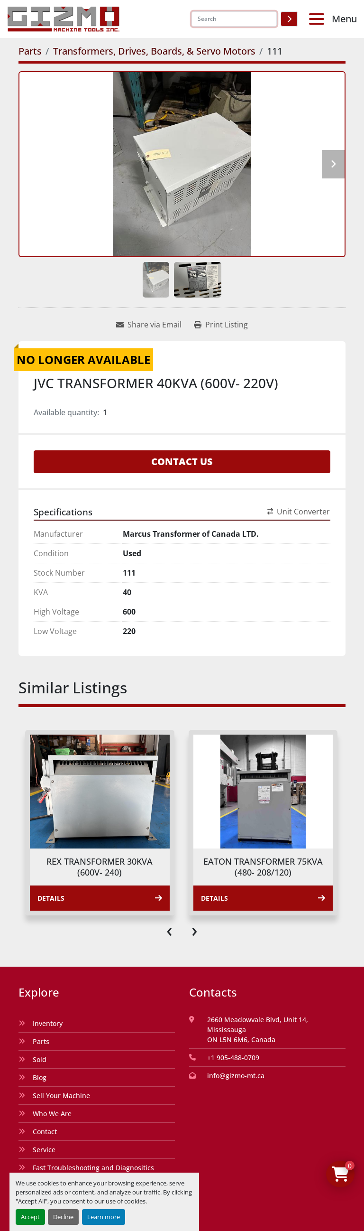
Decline (63, 1216)
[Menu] (318, 19)
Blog (39, 1077)
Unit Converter (298, 511)
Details (99, 898)
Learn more (103, 1216)
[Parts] (30, 51)
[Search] (234, 19)
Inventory (48, 1023)
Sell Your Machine (61, 1095)
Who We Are (52, 1113)
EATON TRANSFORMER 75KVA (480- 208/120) (263, 867)
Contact (45, 1131)
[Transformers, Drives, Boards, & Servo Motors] (154, 51)
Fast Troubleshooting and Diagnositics (93, 1167)
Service (44, 1149)
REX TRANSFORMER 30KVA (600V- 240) (99, 867)
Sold (39, 1059)
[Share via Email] (149, 325)
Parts (41, 1041)
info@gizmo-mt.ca (235, 1075)
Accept (30, 1216)
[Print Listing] (221, 325)
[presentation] (169, 929)
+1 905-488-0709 (233, 1057)
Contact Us (182, 461)
